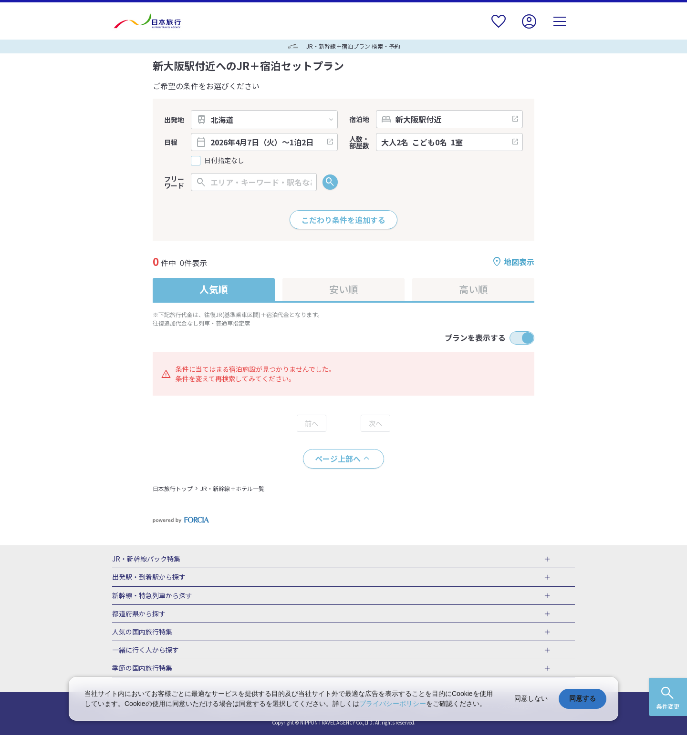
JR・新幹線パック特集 (146, 559)
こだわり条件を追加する (343, 219)
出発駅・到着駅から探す (149, 577)
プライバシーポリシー (392, 703)
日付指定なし (224, 160)
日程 (170, 142)
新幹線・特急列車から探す (152, 596)
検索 (330, 182)
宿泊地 (359, 119)
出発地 (174, 119)
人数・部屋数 (359, 142)
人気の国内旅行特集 (142, 632)
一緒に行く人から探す (145, 650)
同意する (582, 698)
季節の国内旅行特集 (142, 668)
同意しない (531, 698)
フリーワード (174, 182)
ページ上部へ (338, 458)
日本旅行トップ (173, 488)
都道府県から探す (139, 614)
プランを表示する (475, 337)
